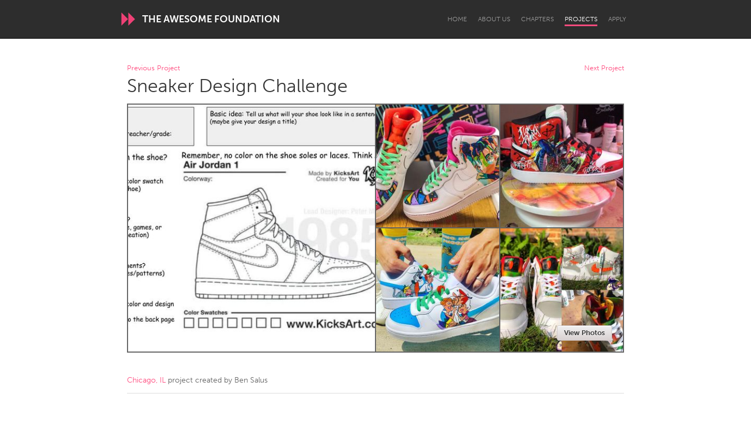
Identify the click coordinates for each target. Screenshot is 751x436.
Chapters (537, 19)
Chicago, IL (146, 380)
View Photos (584, 333)
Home (457, 19)
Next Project (604, 68)
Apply (617, 19)
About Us (494, 19)
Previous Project (153, 68)
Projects (581, 19)
